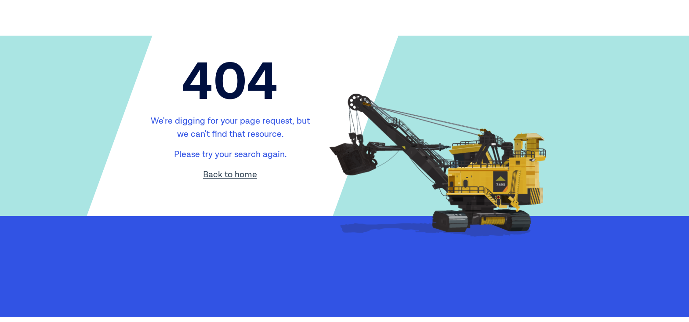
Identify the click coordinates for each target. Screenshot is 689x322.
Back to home (230, 174)
